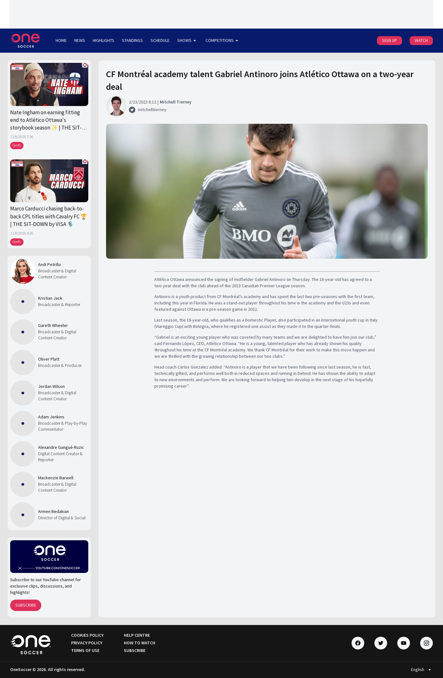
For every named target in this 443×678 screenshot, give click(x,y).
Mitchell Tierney (175, 102)
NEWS (79, 40)
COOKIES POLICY (87, 635)
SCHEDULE (160, 40)
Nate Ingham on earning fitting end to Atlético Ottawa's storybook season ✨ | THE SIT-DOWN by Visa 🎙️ (46, 120)
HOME (61, 40)
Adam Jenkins (51, 417)
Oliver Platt (48, 359)
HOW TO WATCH (139, 643)
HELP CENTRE (137, 635)
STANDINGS (132, 40)
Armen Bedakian (53, 511)
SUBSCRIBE (25, 605)
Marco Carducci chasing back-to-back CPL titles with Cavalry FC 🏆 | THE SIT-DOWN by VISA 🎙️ (48, 216)
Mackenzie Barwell (55, 478)
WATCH (421, 40)
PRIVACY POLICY (86, 643)
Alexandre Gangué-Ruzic (61, 447)
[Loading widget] (221, 14)
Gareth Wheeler (53, 325)
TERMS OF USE (85, 650)
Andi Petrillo (49, 264)
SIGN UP (389, 40)
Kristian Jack (50, 298)
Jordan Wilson (51, 386)
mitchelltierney (152, 109)
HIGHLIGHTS (103, 40)
